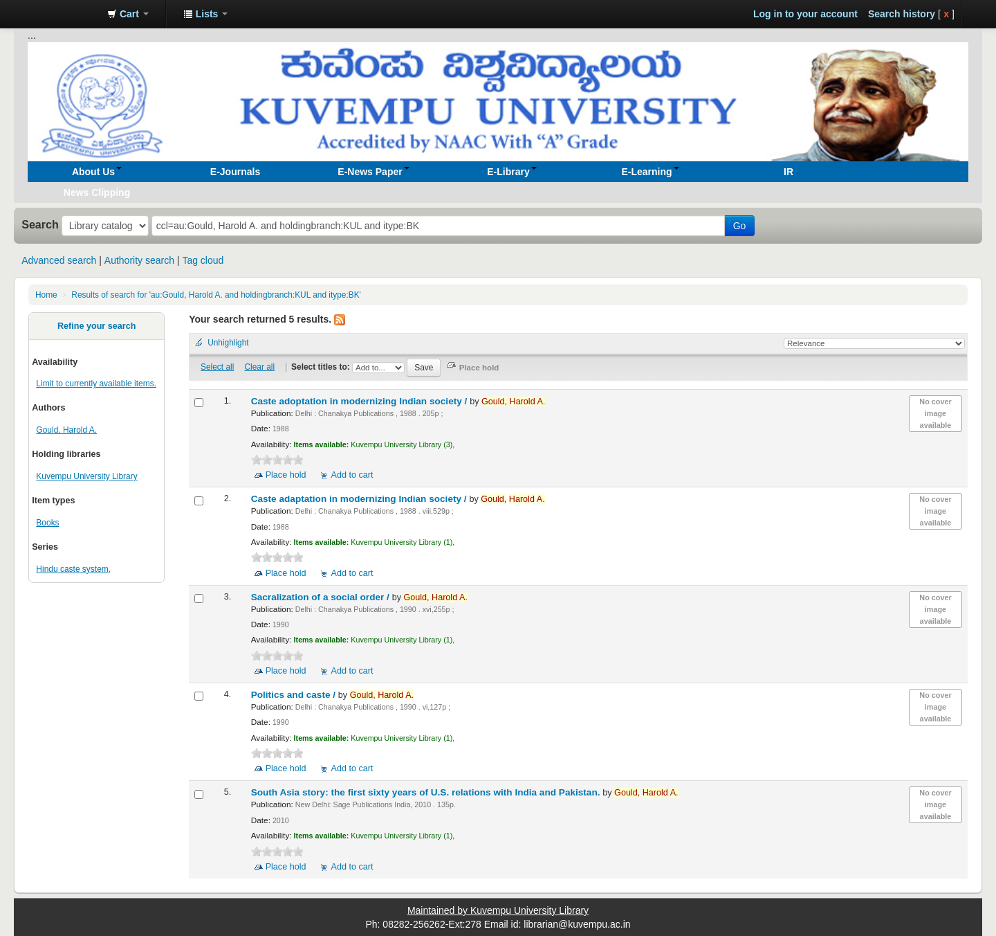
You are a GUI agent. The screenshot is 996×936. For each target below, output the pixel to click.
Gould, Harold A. (66, 430)
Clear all (260, 367)
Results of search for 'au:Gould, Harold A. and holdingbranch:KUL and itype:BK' (216, 295)
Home (46, 295)
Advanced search (58, 260)
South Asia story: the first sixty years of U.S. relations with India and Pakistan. (427, 792)
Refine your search (96, 326)
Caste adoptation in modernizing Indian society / (360, 401)
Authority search (139, 260)
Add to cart (352, 475)
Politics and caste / (294, 695)
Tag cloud (202, 260)
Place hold (286, 475)
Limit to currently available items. (96, 383)
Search (40, 224)
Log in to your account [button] (805, 13)
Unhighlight (228, 343)
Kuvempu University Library (86, 476)
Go (739, 225)
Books (47, 523)
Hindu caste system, (73, 569)
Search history (901, 13)
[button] (128, 14)
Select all (217, 367)
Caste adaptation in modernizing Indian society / (360, 499)
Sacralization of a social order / (321, 597)
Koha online (62, 14)
